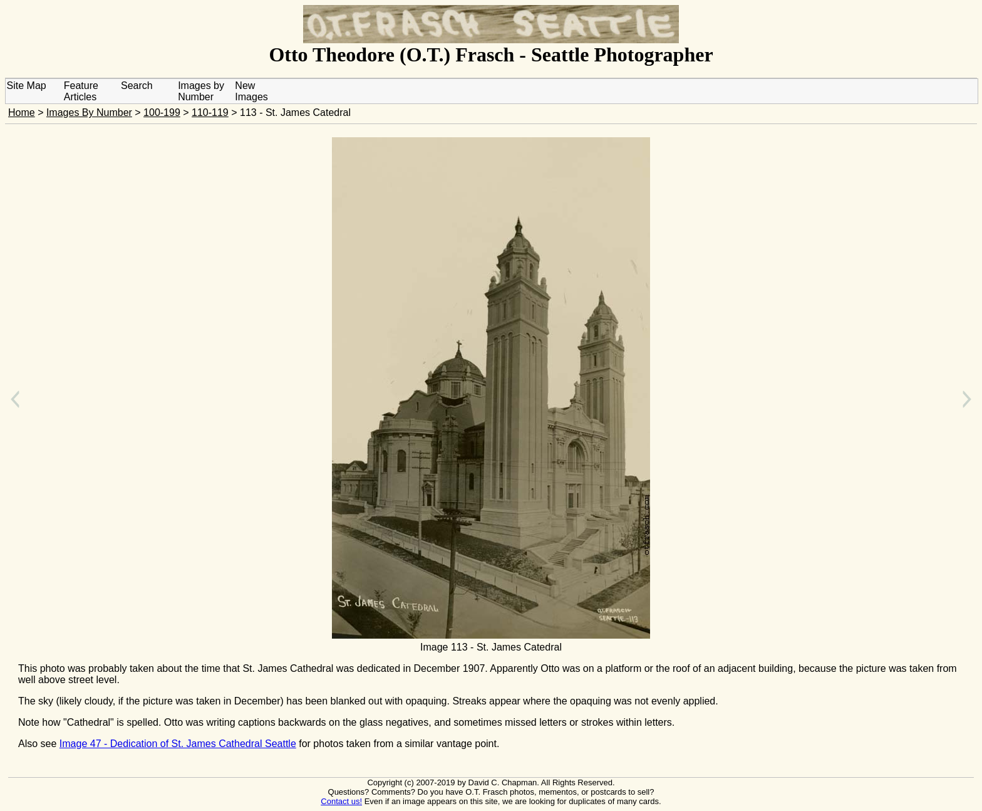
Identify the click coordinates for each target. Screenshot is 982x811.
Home (21, 112)
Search (137, 85)
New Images (251, 91)
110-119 (210, 112)
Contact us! (341, 801)
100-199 (161, 112)
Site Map (26, 85)
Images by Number (201, 91)
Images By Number (89, 112)
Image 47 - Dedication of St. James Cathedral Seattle (177, 743)
